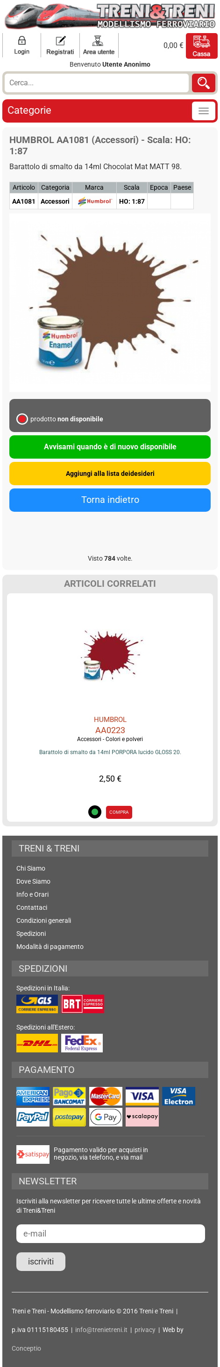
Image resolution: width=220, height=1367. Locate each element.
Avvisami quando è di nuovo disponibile (110, 446)
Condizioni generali (43, 920)
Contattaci (31, 907)
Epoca (159, 187)
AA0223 (110, 730)
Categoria (55, 187)
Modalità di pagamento (50, 946)
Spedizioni (31, 933)
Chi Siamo (30, 868)
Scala (132, 187)
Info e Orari (32, 894)
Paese (182, 187)
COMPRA (119, 812)
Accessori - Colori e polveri (110, 739)
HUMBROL (110, 719)
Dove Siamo (33, 881)
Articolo (24, 187)
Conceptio (26, 1348)
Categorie (29, 110)
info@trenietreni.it (101, 1329)
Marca (94, 187)
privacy (145, 1329)
